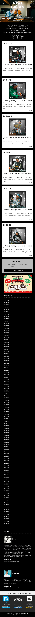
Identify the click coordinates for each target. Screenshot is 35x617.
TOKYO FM (21, 21)
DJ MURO (4, 18)
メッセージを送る (17, 270)
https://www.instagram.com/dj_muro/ (11, 561)
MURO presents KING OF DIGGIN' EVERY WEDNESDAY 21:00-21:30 (17, 4)
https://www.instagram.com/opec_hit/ (11, 587)
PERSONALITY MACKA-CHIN (12, 18)
